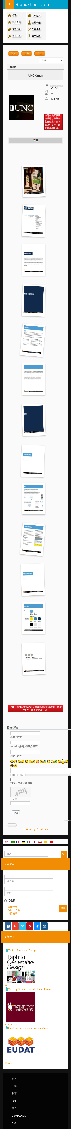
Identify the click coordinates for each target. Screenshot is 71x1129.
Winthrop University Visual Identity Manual (30, 989)
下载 (14, 1086)
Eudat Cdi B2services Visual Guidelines (28, 1027)
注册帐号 (12, 906)
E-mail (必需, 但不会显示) (24, 746)
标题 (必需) (16, 755)
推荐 (14, 1093)
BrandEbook (19, 1115)
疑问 (14, 1108)
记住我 (9, 900)
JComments (67, 820)
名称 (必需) (16, 737)
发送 (16, 813)
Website (8, 1063)
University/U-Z (11, 1024)
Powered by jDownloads (35, 829)
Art (6, 985)
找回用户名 (14, 910)
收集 (14, 1100)
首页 (14, 1078)
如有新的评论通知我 (21, 783)
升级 (14, 1123)
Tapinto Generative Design (22, 950)
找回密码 (12, 913)
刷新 (14, 799)
